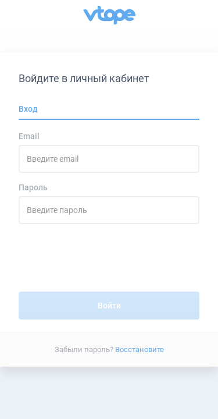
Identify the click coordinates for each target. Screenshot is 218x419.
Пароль (33, 187)
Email (29, 136)
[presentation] (109, 262)
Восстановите (139, 349)
